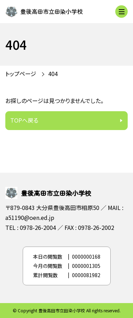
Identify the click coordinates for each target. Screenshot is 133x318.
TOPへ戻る (24, 120)
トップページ (20, 73)
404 (53, 73)
